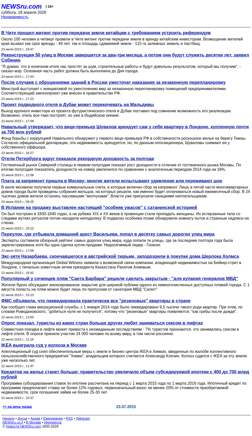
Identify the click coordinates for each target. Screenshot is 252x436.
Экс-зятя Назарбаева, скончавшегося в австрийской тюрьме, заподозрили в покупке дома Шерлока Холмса (120, 256)
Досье (22, 418)
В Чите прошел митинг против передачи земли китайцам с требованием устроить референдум (106, 32)
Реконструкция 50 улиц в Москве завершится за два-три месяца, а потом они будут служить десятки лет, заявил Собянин (125, 58)
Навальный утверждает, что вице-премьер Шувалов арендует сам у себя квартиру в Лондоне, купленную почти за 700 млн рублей (125, 129)
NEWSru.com (21, 6)
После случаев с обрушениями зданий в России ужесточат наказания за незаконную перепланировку (113, 82)
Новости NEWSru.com (23, 426)
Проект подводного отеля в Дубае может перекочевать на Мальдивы (77, 104)
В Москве (33, 422)
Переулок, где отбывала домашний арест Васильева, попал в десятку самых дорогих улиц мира (108, 234)
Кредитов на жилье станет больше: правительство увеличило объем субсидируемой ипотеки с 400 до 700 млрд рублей (125, 374)
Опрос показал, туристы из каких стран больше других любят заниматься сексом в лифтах (102, 323)
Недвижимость (14, 17)
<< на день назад (17, 407)
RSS (69, 418)
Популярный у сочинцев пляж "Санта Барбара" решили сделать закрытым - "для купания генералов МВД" (119, 278)
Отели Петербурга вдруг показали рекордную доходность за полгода (77, 158)
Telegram (83, 418)
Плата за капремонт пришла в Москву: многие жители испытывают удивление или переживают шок (111, 180)
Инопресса (53, 422)
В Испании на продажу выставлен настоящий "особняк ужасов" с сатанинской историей (99, 207)
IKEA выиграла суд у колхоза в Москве (44, 345)
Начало (8, 418)
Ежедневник (53, 418)
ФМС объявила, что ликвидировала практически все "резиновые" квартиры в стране (96, 300)
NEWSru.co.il (12, 422)
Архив (35, 418)
